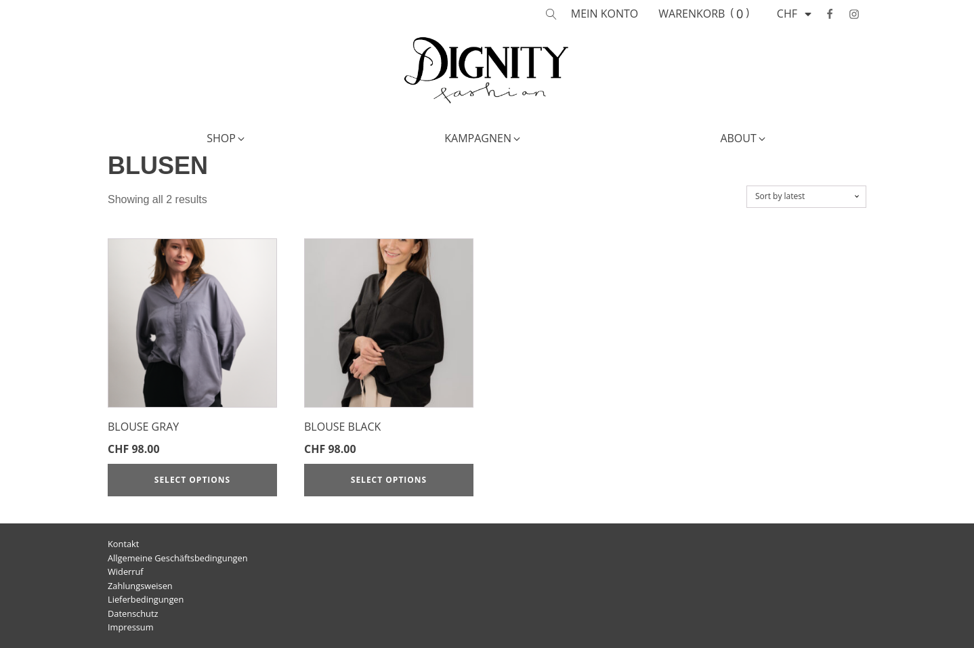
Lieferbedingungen (146, 599)
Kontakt (123, 544)
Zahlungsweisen (140, 586)
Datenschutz (133, 613)
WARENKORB (691, 13)
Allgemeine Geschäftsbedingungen (178, 558)
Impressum (131, 627)
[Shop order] (806, 196)
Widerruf (126, 571)
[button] (226, 139)
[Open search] (551, 14)
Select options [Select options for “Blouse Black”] (389, 479)
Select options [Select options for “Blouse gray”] (192, 479)
